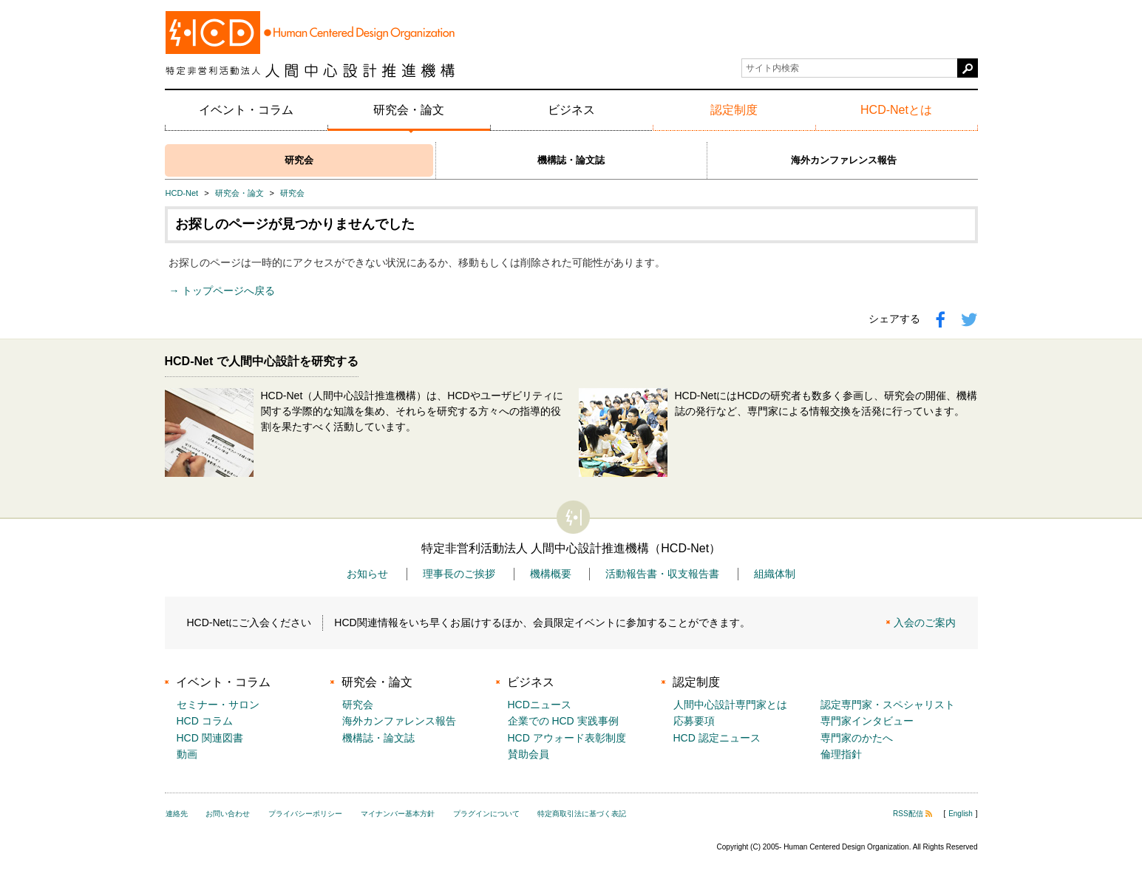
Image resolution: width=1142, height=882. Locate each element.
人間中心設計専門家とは (730, 704)
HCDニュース (539, 704)
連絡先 (177, 814)
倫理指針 (841, 754)
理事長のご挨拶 (459, 574)
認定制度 (734, 110)
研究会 (299, 160)
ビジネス (571, 110)
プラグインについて (486, 814)
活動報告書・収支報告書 (662, 574)
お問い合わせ (227, 814)
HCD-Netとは (896, 110)
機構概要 (550, 574)
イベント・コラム (246, 110)
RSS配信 (912, 814)
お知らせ (367, 574)
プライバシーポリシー (305, 814)
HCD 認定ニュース (717, 738)
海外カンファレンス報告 (844, 160)
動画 (187, 754)
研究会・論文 (408, 110)
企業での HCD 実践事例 (563, 721)
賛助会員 (528, 754)
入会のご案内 (925, 622)
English (960, 814)
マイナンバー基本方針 (398, 814)
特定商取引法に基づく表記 (581, 814)
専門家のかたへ (856, 738)
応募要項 (694, 721)
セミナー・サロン (218, 704)
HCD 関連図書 (210, 738)
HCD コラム (205, 721)
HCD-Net (182, 193)
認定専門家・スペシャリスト (887, 704)
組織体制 (774, 574)
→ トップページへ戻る (222, 290)
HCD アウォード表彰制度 (567, 738)
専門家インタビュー (867, 721)
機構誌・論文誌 (571, 160)
